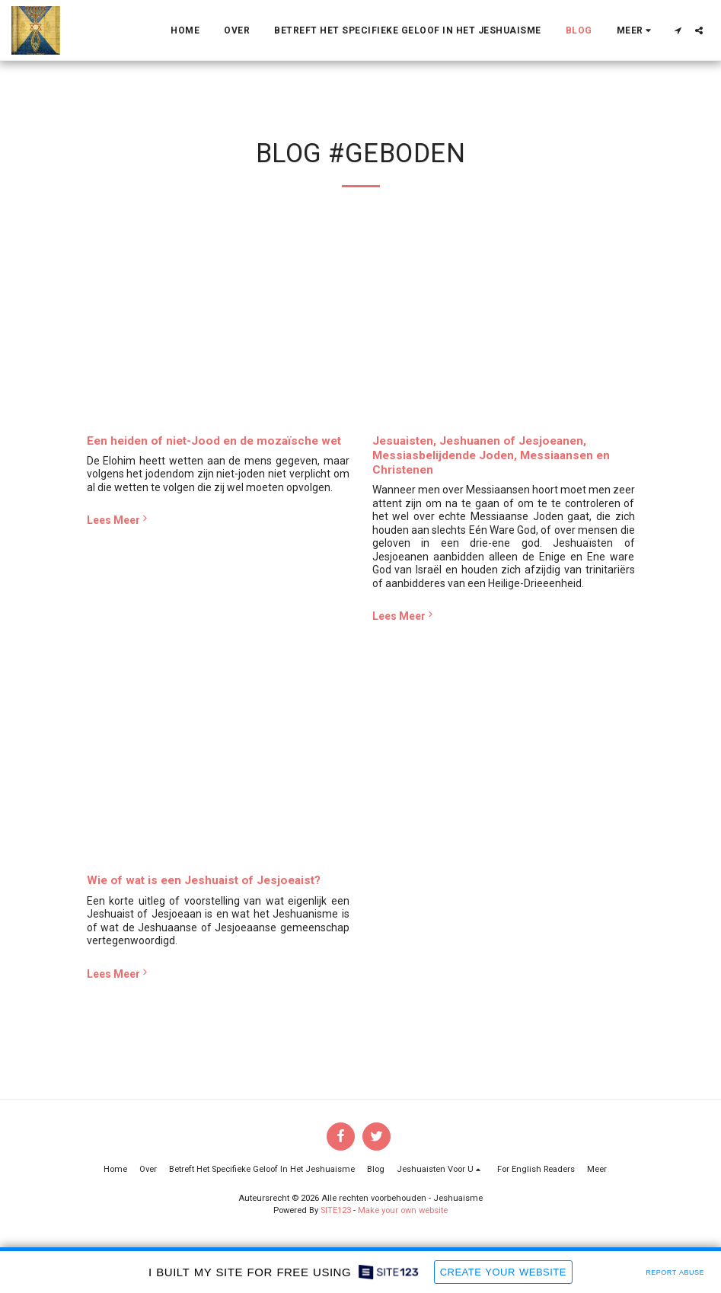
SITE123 (336, 1210)
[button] (678, 30)
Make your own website (403, 1210)
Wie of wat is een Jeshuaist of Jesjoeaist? (204, 880)
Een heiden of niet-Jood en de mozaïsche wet (214, 441)
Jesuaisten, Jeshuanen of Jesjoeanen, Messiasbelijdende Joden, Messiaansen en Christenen (491, 455)
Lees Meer (119, 519)
